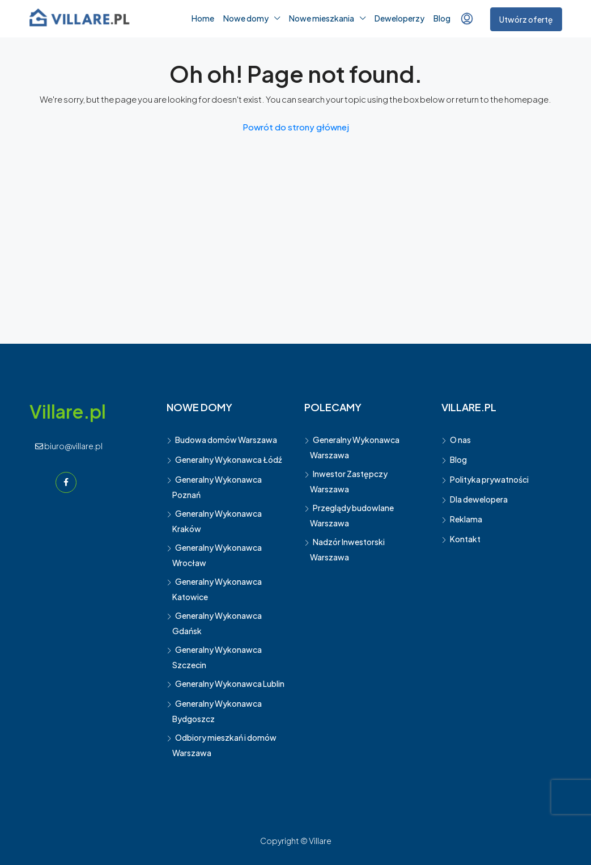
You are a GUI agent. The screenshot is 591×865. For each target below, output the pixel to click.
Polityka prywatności (489, 479)
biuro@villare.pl (69, 446)
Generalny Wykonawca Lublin (229, 683)
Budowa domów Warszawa (226, 439)
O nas (460, 439)
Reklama (466, 519)
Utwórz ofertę (526, 19)
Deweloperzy (399, 18)
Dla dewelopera (479, 499)
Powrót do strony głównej (296, 126)
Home (203, 18)
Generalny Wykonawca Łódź (228, 459)
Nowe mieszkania (321, 18)
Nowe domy (246, 18)
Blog (441, 18)
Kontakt (465, 539)
